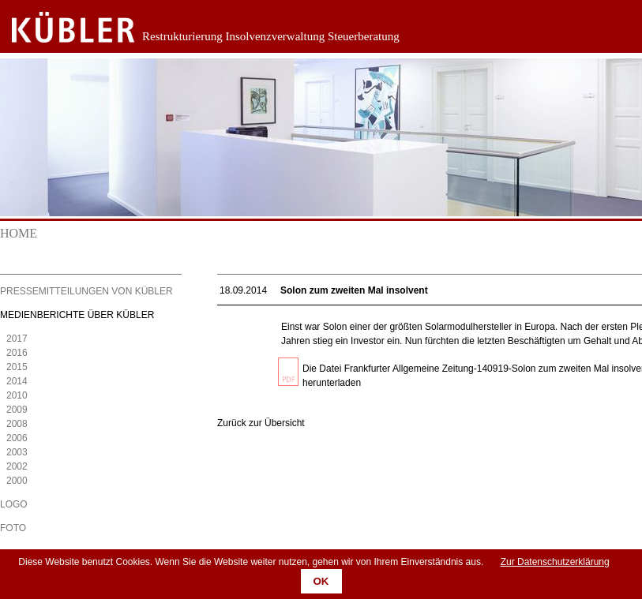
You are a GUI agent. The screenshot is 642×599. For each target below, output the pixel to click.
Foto (13, 527)
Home (18, 233)
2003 (17, 452)
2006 (17, 438)
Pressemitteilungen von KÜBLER (86, 291)
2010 (17, 395)
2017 (17, 338)
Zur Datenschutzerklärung (555, 561)
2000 (17, 480)
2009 (17, 409)
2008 (17, 423)
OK (321, 581)
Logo (14, 504)
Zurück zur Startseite (61, 27)
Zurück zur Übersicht (261, 423)
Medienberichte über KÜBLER (77, 314)
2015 (17, 367)
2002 (17, 466)
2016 (17, 352)
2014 (17, 381)
